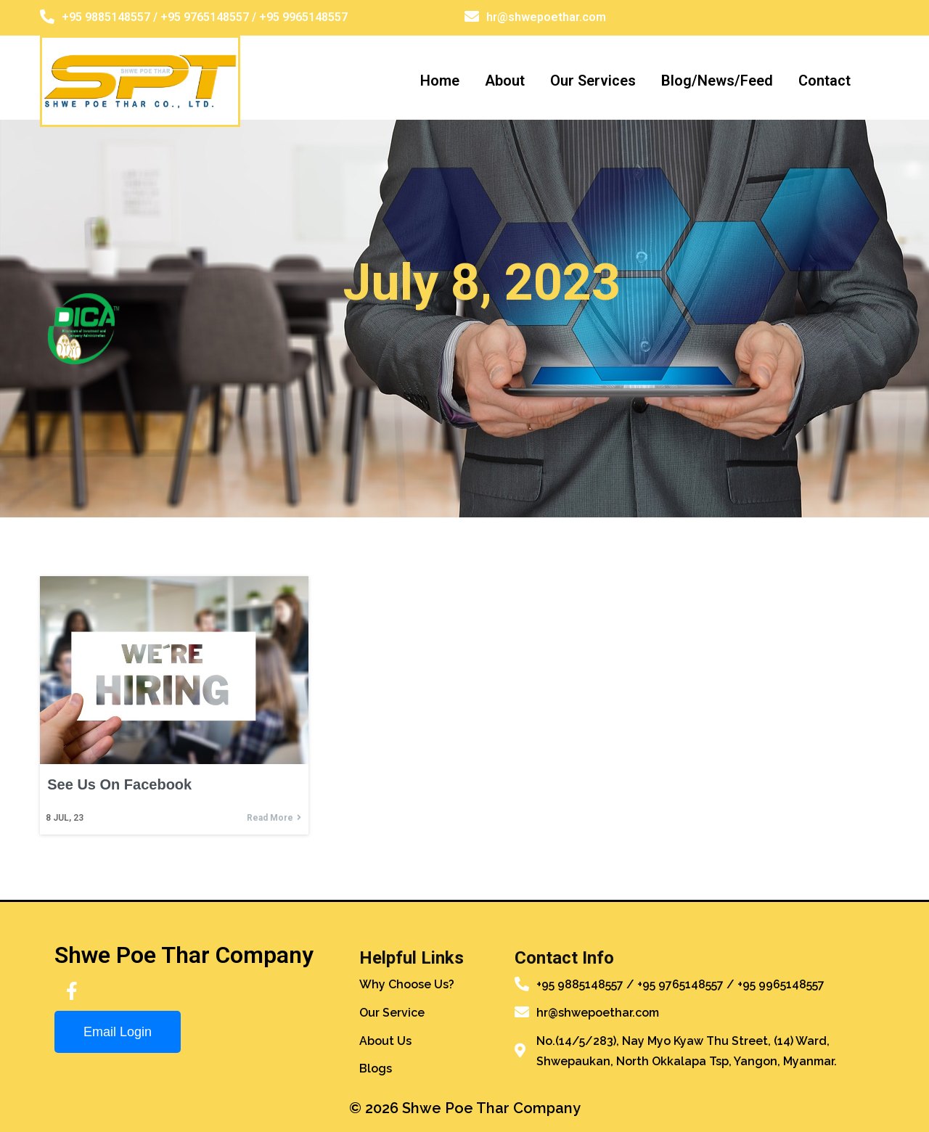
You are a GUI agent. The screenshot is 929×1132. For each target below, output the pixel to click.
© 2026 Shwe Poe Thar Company (465, 1106)
